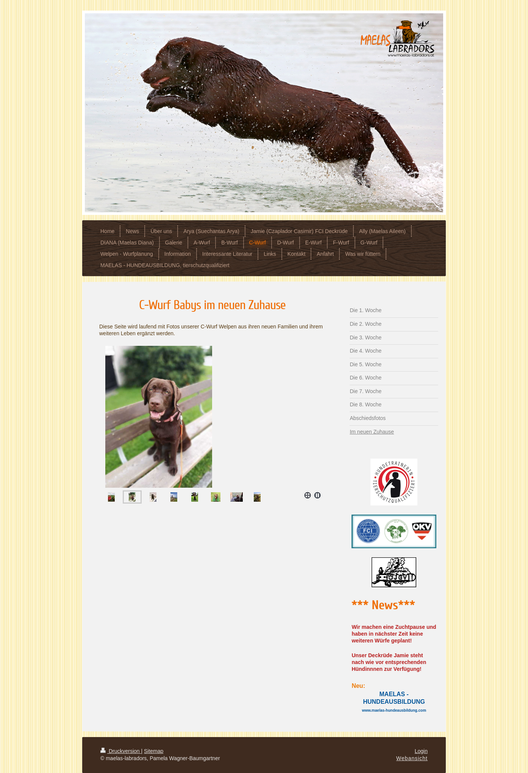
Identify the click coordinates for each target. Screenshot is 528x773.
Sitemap (153, 751)
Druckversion (120, 751)
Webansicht (412, 758)
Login (421, 751)
